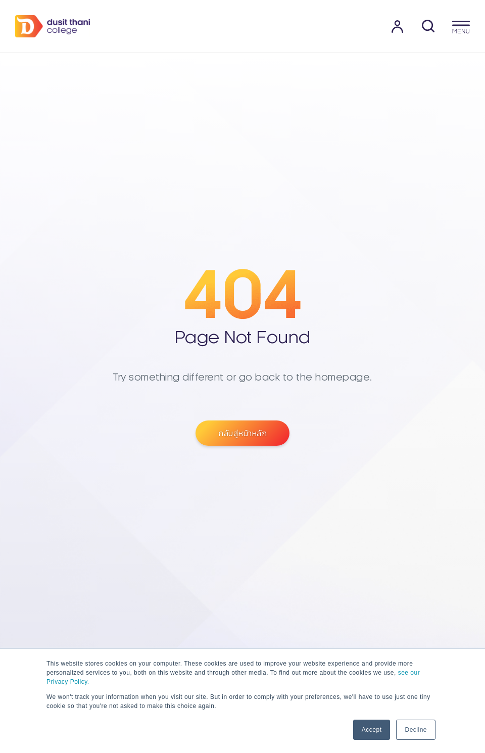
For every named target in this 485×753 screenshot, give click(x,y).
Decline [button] (416, 729)
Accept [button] (372, 729)
